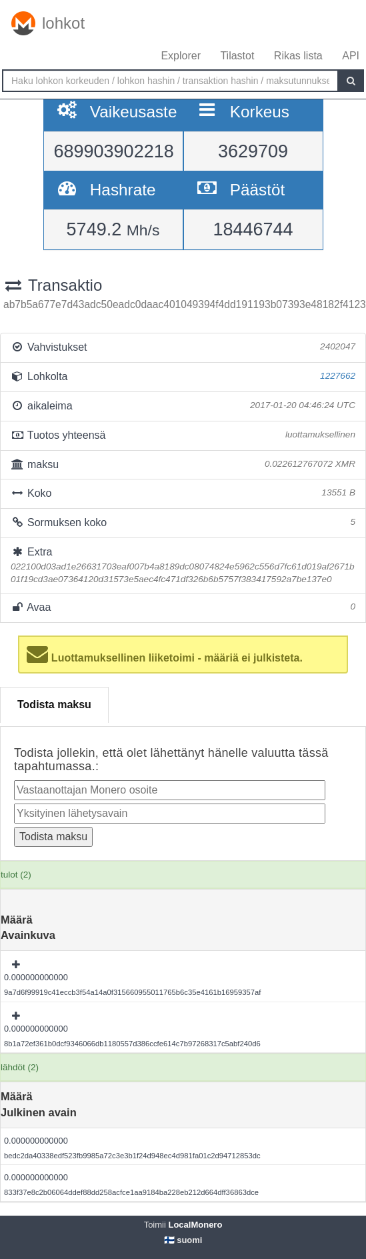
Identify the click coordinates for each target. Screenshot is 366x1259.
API (350, 55)
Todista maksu (54, 704)
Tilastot (237, 55)
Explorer (181, 55)
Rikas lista (298, 55)
